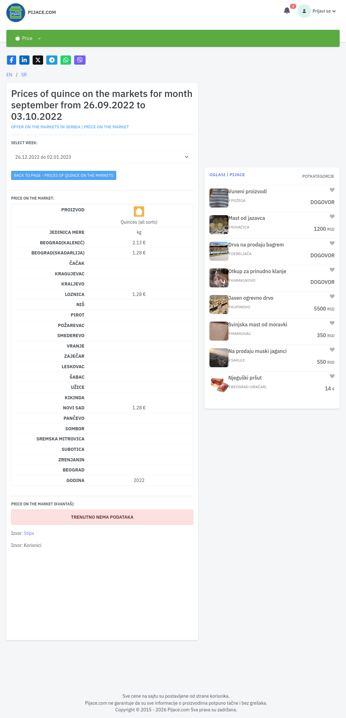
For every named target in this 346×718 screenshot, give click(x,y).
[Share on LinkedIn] (24, 60)
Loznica (75, 294)
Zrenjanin (71, 460)
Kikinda (74, 397)
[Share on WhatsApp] (66, 60)
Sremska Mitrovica (60, 439)
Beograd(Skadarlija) (58, 253)
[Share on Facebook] (11, 60)
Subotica (72, 449)
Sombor (75, 429)
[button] (28, 38)
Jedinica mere (66, 232)
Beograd (74, 470)
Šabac (77, 377)
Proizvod (72, 210)
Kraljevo (72, 284)
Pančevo (74, 418)
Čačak (77, 263)
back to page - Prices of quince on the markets (63, 175)
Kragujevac (69, 274)
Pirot (78, 315)
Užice (77, 387)
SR (24, 75)
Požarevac (71, 325)
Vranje (75, 346)
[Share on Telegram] (52, 60)
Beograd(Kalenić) (62, 243)
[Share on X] (38, 60)
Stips (29, 533)
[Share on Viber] (80, 60)
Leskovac (73, 366)
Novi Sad (73, 408)
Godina (75, 480)
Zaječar (74, 356)
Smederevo (71, 335)
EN (9, 75)
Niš (80, 304)
